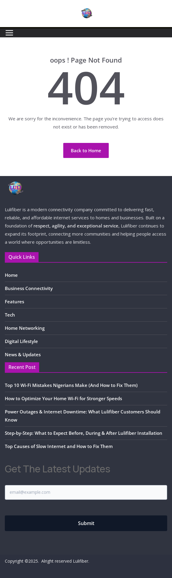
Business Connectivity (29, 288)
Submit (86, 523)
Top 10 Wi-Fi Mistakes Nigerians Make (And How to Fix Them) (71, 385)
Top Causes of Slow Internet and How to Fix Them (59, 446)
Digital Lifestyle (21, 341)
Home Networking (25, 328)
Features (14, 301)
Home (11, 275)
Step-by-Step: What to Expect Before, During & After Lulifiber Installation (83, 433)
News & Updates (23, 354)
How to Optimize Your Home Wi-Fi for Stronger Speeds (63, 398)
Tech (10, 315)
